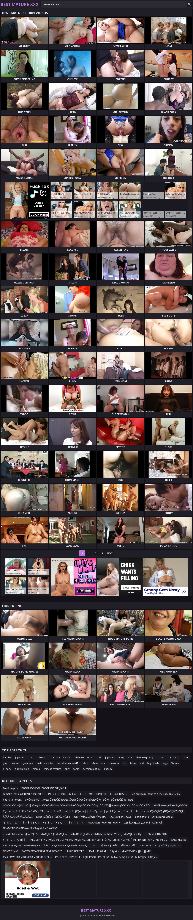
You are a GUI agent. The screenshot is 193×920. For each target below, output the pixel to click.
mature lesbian (45, 763)
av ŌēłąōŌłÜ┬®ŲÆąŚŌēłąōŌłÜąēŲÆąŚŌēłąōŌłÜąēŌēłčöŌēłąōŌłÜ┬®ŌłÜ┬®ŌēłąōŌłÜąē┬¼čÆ (79, 799)
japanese (174, 757)
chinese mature (52, 769)
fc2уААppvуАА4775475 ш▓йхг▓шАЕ (130, 851)
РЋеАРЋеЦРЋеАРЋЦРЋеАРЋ (104, 822)
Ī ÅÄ (46, 845)
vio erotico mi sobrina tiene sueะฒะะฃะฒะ (156, 794)
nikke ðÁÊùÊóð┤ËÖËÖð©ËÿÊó (53, 817)
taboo (85, 763)
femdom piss (10, 788)
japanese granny (114, 757)
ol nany (7, 769)
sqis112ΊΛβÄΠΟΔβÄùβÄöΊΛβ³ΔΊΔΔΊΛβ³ (113, 845)
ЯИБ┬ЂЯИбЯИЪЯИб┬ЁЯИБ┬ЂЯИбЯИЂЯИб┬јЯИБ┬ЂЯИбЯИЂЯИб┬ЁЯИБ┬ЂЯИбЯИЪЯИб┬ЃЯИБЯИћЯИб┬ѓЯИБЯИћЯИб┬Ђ (98, 839)
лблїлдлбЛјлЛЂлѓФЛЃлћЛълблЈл (154, 817)
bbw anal (43, 757)
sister (186, 757)
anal (130, 757)
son (124, 763)
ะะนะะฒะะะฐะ (179, 839)
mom (90, 757)
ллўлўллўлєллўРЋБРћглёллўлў (69, 845)
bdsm (133, 763)
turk (99, 757)
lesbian (67, 757)
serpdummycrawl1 (67, 763)
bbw (67, 769)
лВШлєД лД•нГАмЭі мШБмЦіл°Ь (21, 845)
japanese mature (24, 757)
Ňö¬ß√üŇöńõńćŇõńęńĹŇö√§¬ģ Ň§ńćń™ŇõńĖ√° (30, 828)
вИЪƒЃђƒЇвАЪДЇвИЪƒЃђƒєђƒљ (90, 817)
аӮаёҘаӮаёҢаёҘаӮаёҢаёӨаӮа (170, 805)
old (142, 763)
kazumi (108, 769)
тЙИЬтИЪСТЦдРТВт (155, 834)
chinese (79, 757)
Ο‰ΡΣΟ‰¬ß (10, 851)
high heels (153, 763)
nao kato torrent (12, 799)
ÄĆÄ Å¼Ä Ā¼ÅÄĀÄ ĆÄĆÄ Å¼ (18, 817)
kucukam (113, 763)
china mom (98, 763)
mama (36, 769)
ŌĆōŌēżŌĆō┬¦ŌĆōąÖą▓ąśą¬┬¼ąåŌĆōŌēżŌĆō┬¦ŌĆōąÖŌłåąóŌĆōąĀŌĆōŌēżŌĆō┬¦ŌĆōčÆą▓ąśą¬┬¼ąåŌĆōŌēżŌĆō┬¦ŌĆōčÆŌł (76, 805)
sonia (76, 769)
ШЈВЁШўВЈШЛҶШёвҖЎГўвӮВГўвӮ (143, 822)
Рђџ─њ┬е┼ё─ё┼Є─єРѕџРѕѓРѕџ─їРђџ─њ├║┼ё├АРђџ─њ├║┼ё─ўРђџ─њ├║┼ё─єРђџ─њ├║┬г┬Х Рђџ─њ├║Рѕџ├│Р (68, 811)
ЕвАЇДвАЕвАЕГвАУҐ (120, 817)
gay (5, 763)
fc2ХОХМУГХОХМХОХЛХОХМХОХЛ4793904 (27, 857)
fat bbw (7, 757)
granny (56, 757)
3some (175, 763)
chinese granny (144, 757)
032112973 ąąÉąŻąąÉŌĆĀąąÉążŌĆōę (159, 845)
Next (110, 553)
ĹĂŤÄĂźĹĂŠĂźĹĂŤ (96, 851)
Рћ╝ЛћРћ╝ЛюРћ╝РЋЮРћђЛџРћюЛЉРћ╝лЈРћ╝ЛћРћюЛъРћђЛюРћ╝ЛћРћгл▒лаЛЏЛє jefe (106, 857)
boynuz (15, 763)
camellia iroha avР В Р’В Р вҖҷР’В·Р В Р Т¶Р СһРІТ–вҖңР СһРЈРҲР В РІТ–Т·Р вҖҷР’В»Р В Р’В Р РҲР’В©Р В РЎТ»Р (65, 794)
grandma (28, 763)
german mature (92, 769)
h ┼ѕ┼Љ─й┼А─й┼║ (14, 839)
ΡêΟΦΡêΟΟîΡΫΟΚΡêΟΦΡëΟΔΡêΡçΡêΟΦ (43, 788)
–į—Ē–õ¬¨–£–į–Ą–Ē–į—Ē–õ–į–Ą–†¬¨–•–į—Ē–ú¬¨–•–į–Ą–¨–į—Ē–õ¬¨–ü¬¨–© (43, 822)
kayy (165, 763)
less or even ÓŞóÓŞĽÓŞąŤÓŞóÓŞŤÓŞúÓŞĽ (160, 811)
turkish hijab (22, 769)
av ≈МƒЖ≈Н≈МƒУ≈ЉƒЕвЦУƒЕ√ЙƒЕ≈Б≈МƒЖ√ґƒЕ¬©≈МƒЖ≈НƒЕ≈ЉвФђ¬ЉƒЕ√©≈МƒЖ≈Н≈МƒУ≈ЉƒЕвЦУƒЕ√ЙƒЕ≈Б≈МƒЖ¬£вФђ (72, 834)
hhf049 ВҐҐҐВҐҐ (75, 851)
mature (161, 757)
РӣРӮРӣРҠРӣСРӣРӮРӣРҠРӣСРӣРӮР (42, 851)
